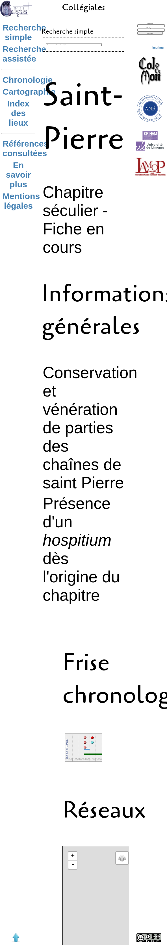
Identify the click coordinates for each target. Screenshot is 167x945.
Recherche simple (24, 32)
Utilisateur (150, 23)
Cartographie (29, 91)
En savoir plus (18, 174)
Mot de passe (150, 28)
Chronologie (28, 79)
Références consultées (25, 148)
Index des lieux (18, 113)
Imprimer (158, 47)
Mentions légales (21, 200)
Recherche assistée (24, 53)
